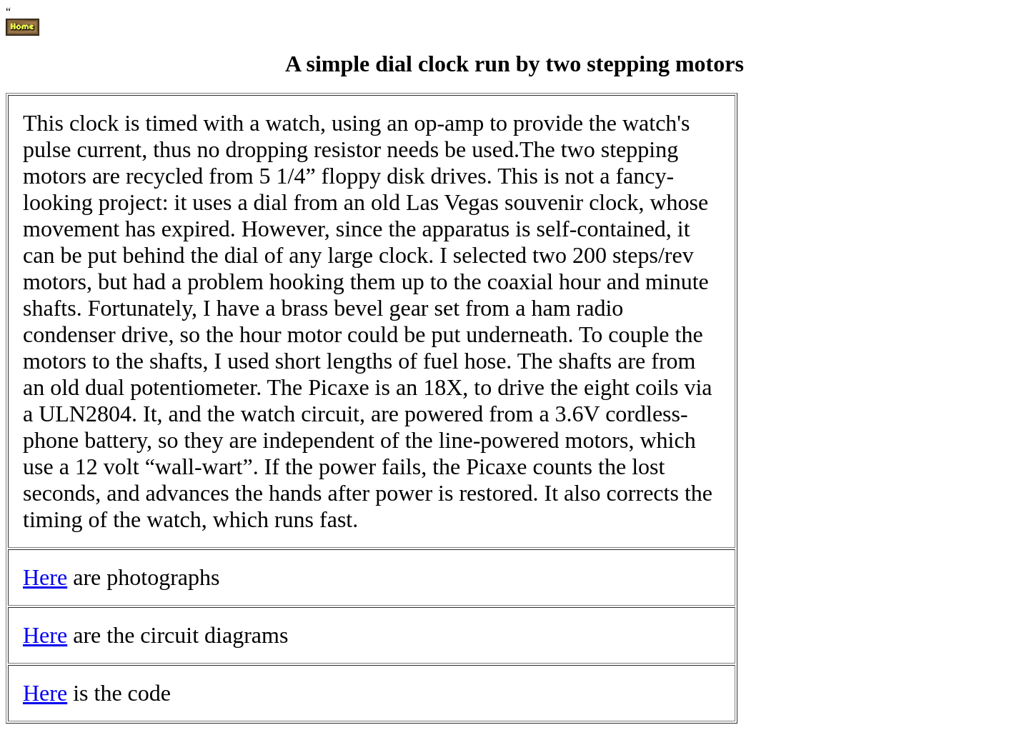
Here (45, 577)
